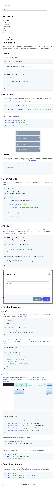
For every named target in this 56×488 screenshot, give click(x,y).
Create (5, 22)
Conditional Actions (8, 39)
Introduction (7, 20)
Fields (5, 30)
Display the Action (8, 32)
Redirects (7, 26)
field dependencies (30, 469)
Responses (6, 24)
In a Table (7, 35)
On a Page (7, 37)
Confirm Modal (7, 28)
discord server (32, 484)
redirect (33, 160)
